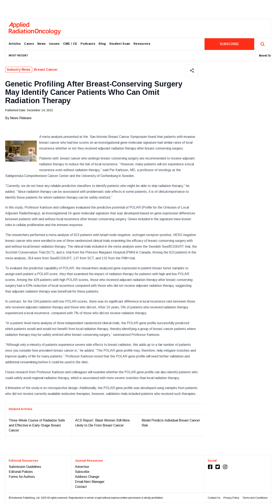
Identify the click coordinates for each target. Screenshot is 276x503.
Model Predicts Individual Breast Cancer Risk (171, 423)
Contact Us (214, 497)
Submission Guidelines (25, 466)
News (41, 43)
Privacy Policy (231, 497)
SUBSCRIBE (229, 44)
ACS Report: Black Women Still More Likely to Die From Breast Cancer (102, 423)
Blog (102, 43)
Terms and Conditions (255, 497)
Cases (29, 43)
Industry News (18, 69)
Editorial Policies (21, 471)
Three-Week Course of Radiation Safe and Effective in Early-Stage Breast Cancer (37, 425)
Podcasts (88, 43)
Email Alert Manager (89, 481)
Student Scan (119, 43)
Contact (81, 486)
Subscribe (82, 471)
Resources (142, 43)
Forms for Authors (22, 476)
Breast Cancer (46, 69)
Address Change (87, 476)
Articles (15, 43)
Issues (54, 43)
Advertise (82, 466)
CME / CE (70, 43)
